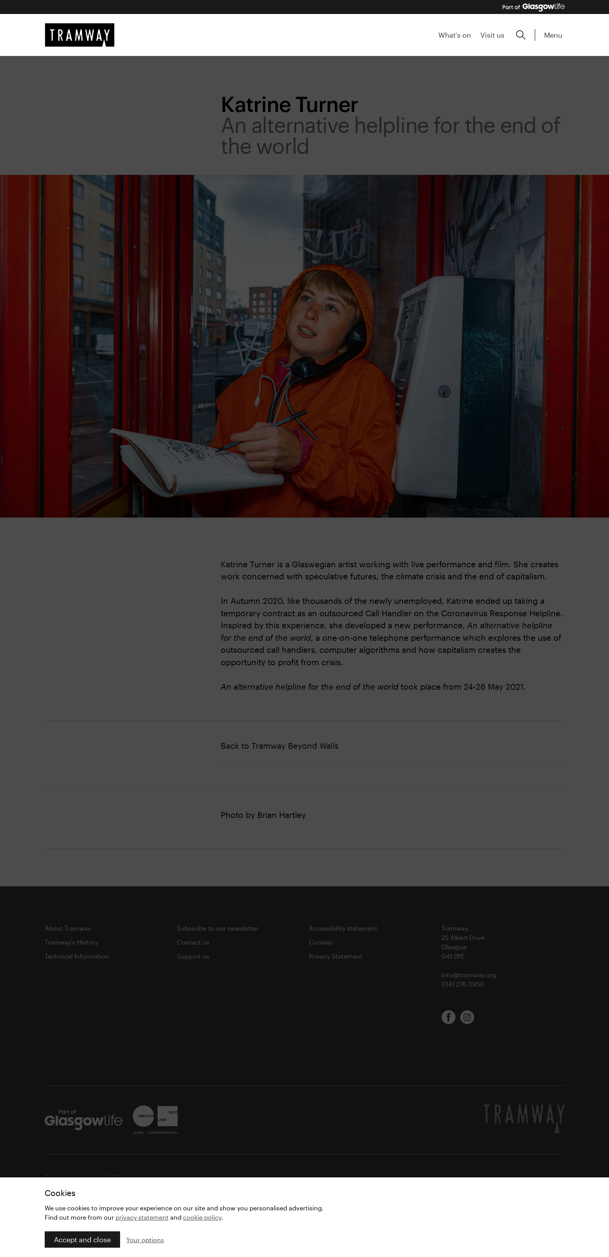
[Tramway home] (80, 35)
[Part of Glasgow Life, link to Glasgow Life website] (534, 7)
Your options (145, 1239)
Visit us (492, 35)
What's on (454, 35)
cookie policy (202, 1217)
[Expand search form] (521, 35)
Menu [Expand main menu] (553, 35)
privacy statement (142, 1217)
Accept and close (82, 1239)
